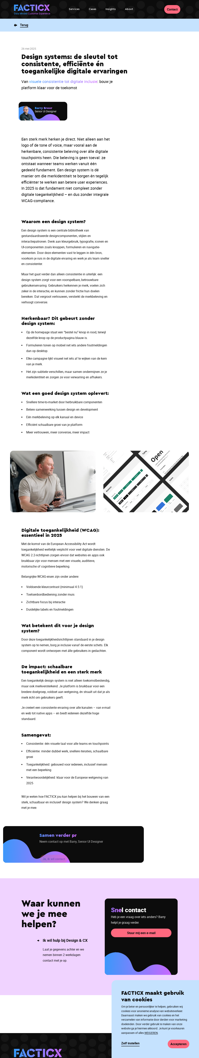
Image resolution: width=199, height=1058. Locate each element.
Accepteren (178, 1044)
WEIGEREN (151, 1033)
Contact (172, 9)
